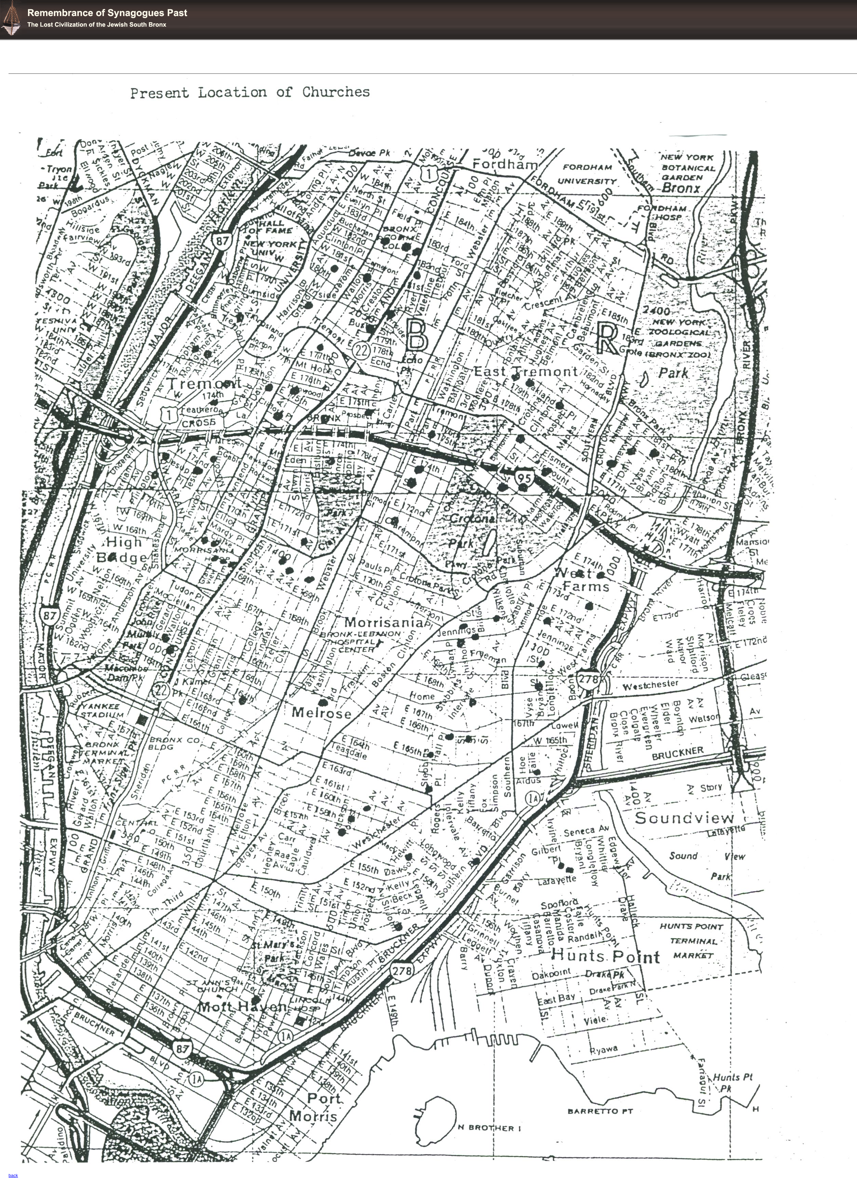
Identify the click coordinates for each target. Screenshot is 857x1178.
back (13, 1175)
